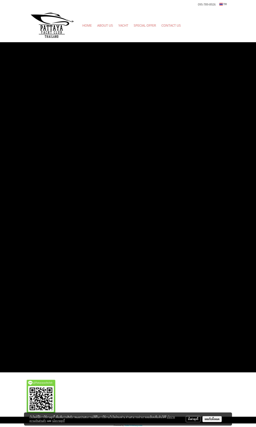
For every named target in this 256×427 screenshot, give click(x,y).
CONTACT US (171, 25)
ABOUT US (105, 25)
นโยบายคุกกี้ (58, 420)
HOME (87, 25)
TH (223, 4)
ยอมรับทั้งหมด (212, 419)
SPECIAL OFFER (145, 25)
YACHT (123, 25)
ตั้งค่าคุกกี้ (193, 419)
